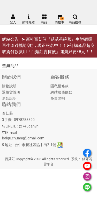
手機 (8, 120)
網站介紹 (28, 19)
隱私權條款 (59, 86)
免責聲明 (57, 98)
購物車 (59, 19)
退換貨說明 (11, 92)
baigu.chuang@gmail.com (23, 138)
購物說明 (9, 86)
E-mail (11, 133)
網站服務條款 (61, 92)
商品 (44, 19)
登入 (13, 19)
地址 (8, 145)
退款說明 (9, 98)
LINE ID (11, 126)
